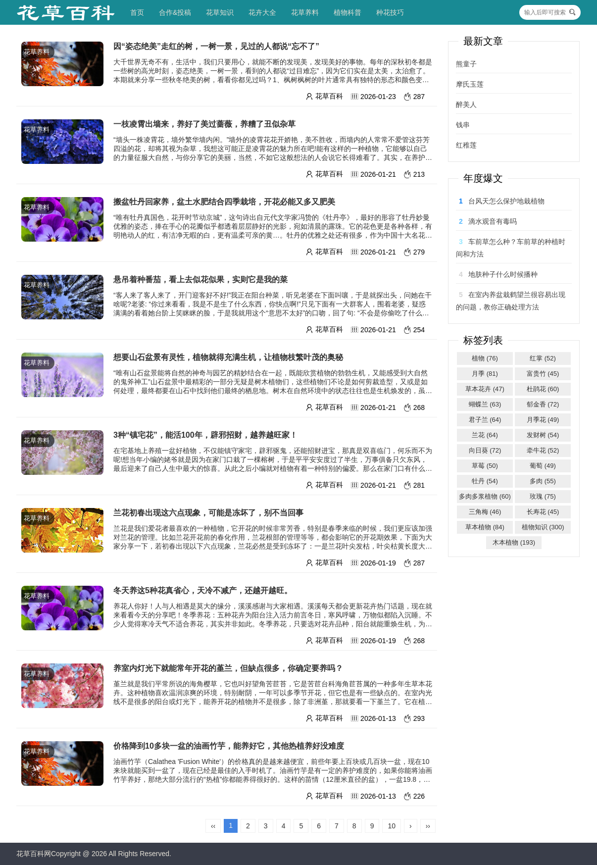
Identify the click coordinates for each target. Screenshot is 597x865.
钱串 (463, 125)
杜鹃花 (543, 389)
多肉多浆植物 (485, 496)
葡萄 (543, 465)
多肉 (543, 481)
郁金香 (543, 404)
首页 (137, 12)
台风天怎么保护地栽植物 (506, 201)
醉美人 (466, 104)
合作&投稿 (175, 12)
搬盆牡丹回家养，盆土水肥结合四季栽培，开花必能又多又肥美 (224, 202)
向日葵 (485, 450)
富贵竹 (543, 373)
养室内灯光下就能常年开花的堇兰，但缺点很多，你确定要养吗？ (228, 668)
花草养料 (305, 12)
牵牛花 (543, 450)
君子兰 (485, 419)
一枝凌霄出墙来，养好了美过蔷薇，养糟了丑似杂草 (204, 124)
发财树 (543, 435)
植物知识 (543, 527)
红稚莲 (466, 145)
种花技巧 (390, 12)
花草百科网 (33, 854)
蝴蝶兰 (485, 404)
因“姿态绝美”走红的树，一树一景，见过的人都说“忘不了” (216, 46)
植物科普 (347, 12)
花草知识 (220, 12)
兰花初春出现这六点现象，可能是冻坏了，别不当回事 (208, 513)
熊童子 (466, 64)
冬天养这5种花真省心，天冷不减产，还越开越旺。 (202, 590)
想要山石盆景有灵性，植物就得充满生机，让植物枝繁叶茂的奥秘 (228, 357)
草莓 (485, 465)
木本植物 (514, 542)
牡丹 (485, 481)
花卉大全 (262, 12)
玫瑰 (543, 496)
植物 (485, 358)
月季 (485, 373)
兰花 (485, 435)
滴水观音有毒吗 (492, 221)
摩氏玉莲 (470, 84)
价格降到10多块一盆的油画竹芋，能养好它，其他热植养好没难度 (228, 746)
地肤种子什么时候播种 (503, 274)
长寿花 (543, 511)
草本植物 (484, 527)
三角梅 (485, 511)
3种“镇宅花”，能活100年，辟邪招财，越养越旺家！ (205, 435)
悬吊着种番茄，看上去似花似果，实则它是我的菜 (200, 279)
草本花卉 (484, 389)
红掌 (543, 358)
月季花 (543, 419)
